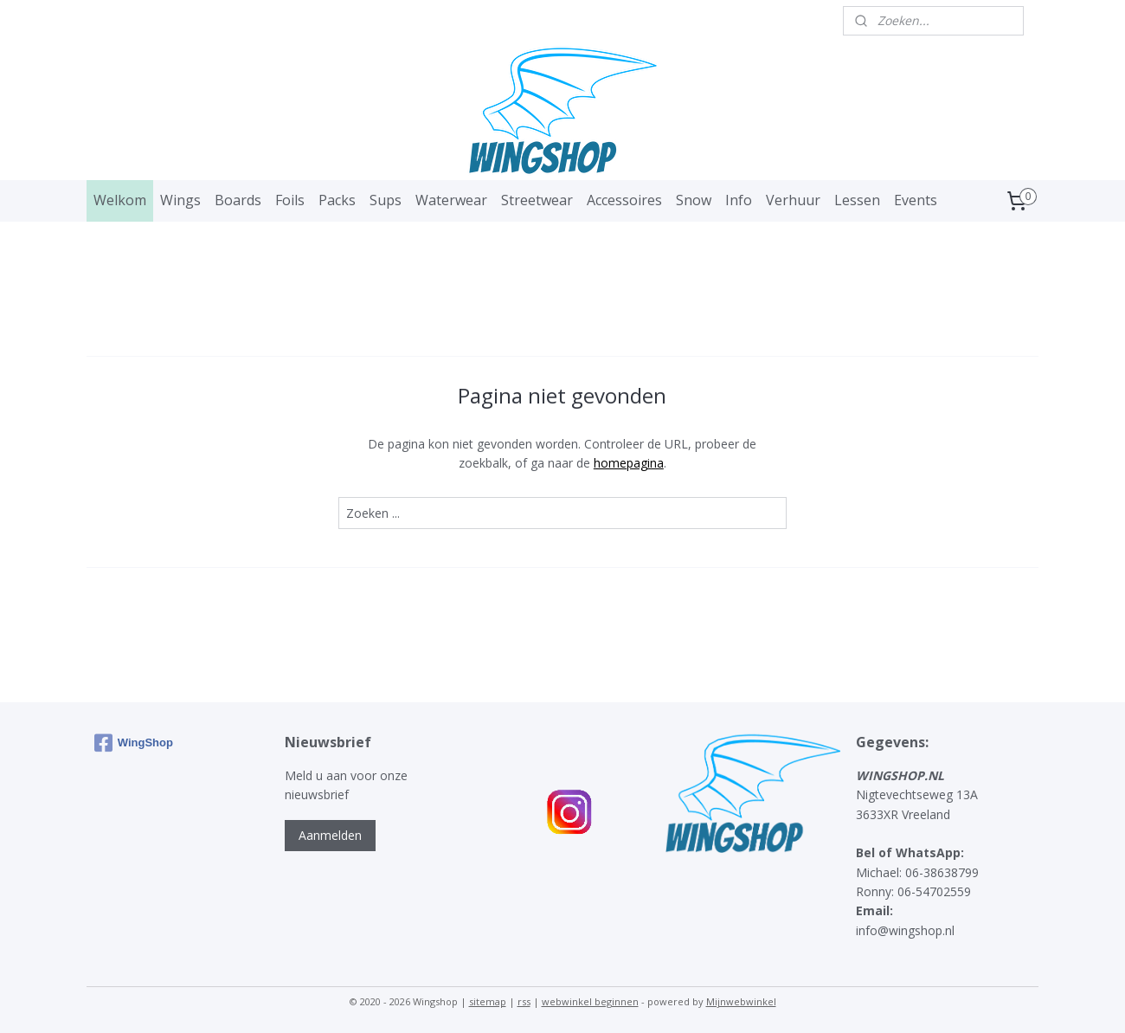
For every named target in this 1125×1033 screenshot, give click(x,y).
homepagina (629, 463)
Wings (180, 200)
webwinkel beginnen (590, 1001)
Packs (337, 200)
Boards (238, 200)
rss (524, 1001)
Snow (693, 200)
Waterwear (451, 200)
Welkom (119, 200)
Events (915, 200)
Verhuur (793, 200)
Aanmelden (330, 835)
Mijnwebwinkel (741, 1001)
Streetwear (537, 200)
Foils (290, 200)
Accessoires (624, 200)
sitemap (487, 1001)
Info (738, 200)
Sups (386, 200)
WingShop (133, 743)
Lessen (857, 200)
